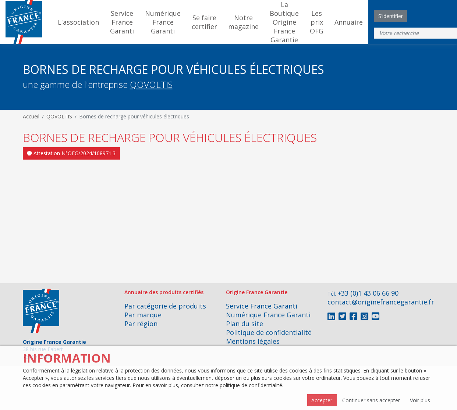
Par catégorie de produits (165, 306)
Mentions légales (253, 341)
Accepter (321, 400)
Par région (140, 323)
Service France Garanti (122, 22)
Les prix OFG (316, 22)
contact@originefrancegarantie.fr (380, 301)
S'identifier (390, 16)
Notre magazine (243, 22)
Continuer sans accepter (371, 400)
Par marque (143, 314)
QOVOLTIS (151, 84)
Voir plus (420, 400)
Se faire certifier (204, 22)
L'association (78, 22)
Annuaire (348, 22)
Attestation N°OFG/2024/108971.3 (71, 153)
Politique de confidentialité (269, 332)
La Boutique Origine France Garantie (284, 22)
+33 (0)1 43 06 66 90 (367, 293)
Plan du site (244, 323)
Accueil (31, 116)
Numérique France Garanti (163, 22)
